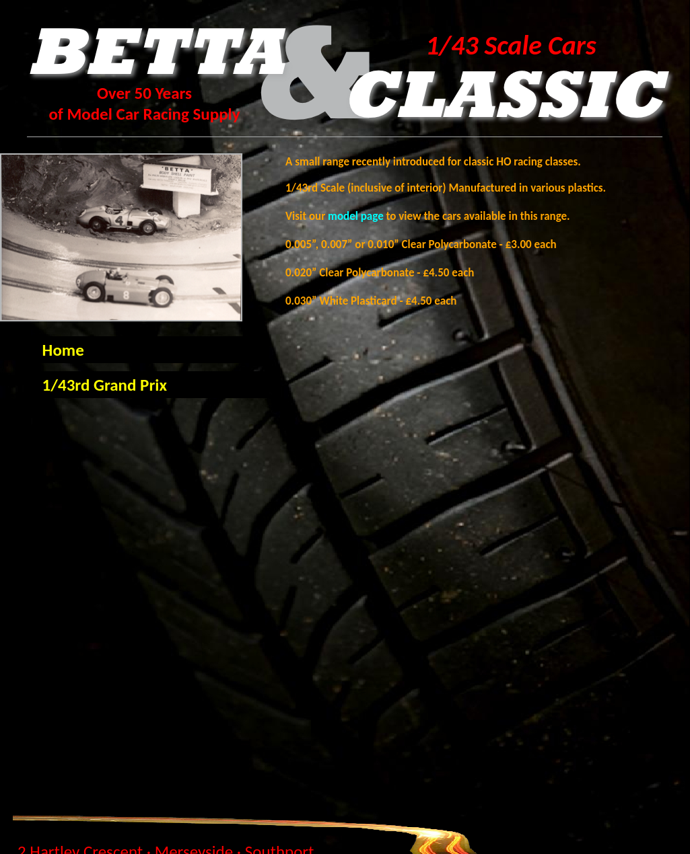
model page (357, 216)
